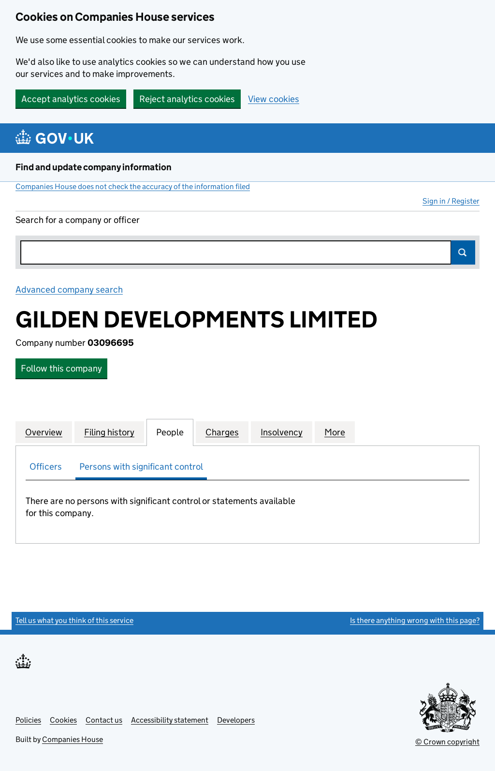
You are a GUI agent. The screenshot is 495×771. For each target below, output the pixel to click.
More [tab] (334, 432)
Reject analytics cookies (187, 98)
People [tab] (170, 432)
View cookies (273, 99)
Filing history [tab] (109, 432)
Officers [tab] (45, 466)
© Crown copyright (447, 741)
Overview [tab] (43, 432)
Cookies (63, 720)
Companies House (72, 739)
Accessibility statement (169, 720)
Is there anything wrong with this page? (415, 620)
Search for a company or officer (77, 219)
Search (463, 252)
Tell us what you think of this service (74, 620)
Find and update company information (93, 167)
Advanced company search (69, 289)
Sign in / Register (451, 201)
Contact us (104, 720)
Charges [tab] (222, 432)
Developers (236, 720)
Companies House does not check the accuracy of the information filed (132, 186)
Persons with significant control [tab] (141, 466)
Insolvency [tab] (282, 432)
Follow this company (61, 368)
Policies (28, 720)
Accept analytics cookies (70, 98)
